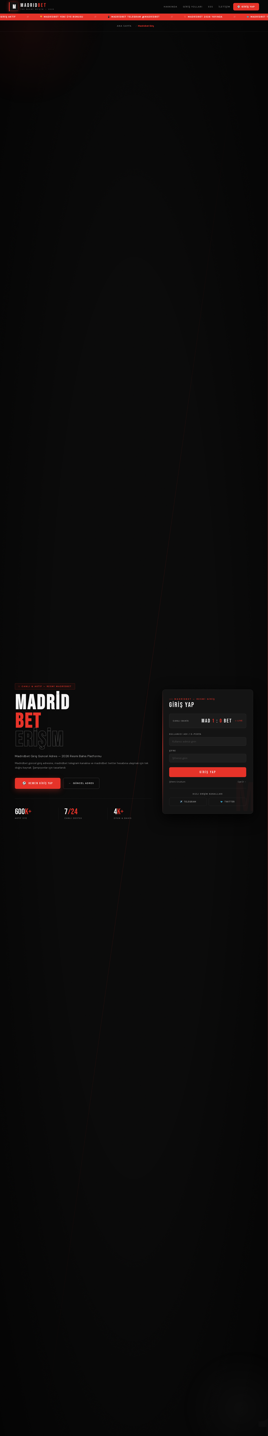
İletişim (224, 6)
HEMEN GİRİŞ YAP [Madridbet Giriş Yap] (37, 783)
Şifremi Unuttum (177, 781)
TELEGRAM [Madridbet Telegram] (188, 802)
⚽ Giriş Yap (246, 6)
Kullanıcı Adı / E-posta (185, 734)
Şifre (172, 751)
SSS (210, 6)
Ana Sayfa (124, 25)
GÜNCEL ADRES (81, 783)
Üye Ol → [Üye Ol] (242, 781)
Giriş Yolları (192, 6)
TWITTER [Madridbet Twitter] (227, 802)
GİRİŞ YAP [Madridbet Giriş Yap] (208, 772)
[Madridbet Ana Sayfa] (31, 6)
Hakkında (170, 6)
